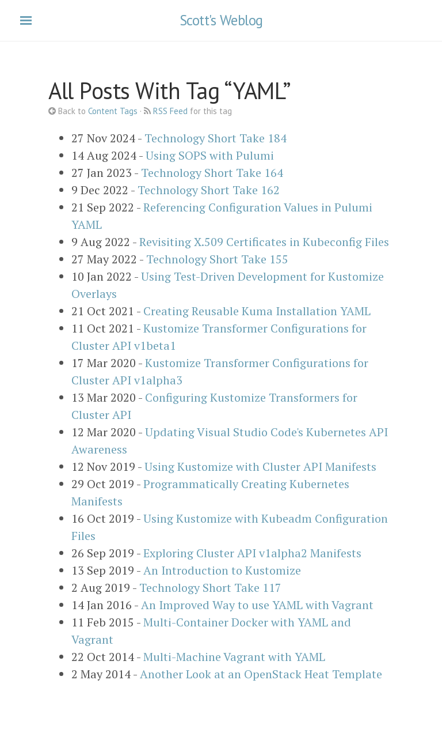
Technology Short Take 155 (217, 259)
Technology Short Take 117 (210, 587)
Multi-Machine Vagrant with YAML (234, 656)
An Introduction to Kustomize (222, 570)
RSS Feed (170, 110)
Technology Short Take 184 (215, 138)
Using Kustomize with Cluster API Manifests (260, 466)
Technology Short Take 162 (209, 190)
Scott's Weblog (221, 20)
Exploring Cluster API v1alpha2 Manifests (252, 553)
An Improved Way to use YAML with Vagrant (257, 605)
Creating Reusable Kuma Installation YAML (257, 311)
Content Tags (113, 110)
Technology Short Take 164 (212, 172)
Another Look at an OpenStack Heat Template (261, 674)
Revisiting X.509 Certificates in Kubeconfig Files (264, 242)
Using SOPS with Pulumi (210, 155)
